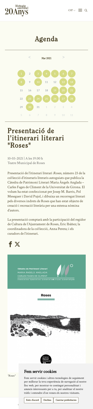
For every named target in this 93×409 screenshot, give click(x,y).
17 (38, 90)
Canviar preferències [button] (66, 400)
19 (54, 90)
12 (54, 81)
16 (29, 90)
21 (71, 90)
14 (71, 81)
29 (21, 107)
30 (29, 107)
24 (38, 98)
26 (54, 98)
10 (38, 81)
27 (63, 98)
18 (46, 90)
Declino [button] (47, 400)
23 (29, 98)
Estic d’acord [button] (32, 400)
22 (21, 98)
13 (63, 81)
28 (71, 98)
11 (46, 81)
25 (46, 98)
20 (63, 90)
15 (21, 90)
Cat (71, 10)
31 (38, 107)
